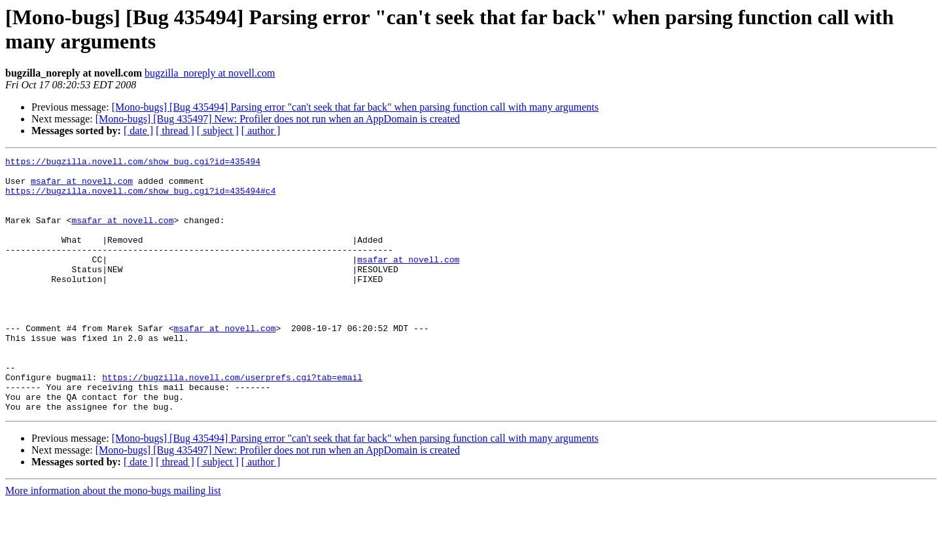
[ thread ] (175, 130)
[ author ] (261, 130)
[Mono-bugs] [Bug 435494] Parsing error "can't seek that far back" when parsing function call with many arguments (355, 107)
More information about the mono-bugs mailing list (113, 541)
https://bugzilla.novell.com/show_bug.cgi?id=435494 (132, 163)
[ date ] (138, 130)
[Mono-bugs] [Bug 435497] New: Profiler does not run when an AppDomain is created (278, 118)
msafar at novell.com (82, 186)
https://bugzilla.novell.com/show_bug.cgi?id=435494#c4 (140, 198)
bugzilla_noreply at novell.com (210, 73)
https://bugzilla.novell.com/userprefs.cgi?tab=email (232, 422)
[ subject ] (218, 130)
